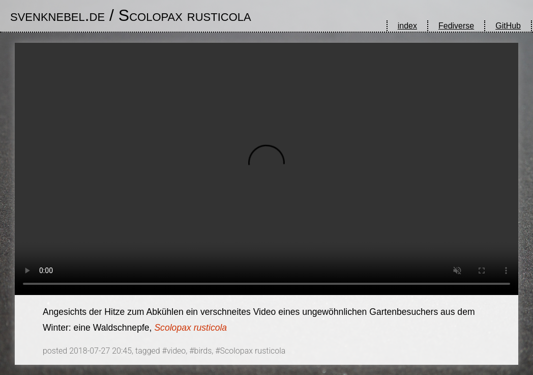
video (176, 351)
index (407, 25)
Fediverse (456, 25)
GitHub (508, 25)
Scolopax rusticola (185, 15)
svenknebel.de (57, 15)
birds (203, 351)
